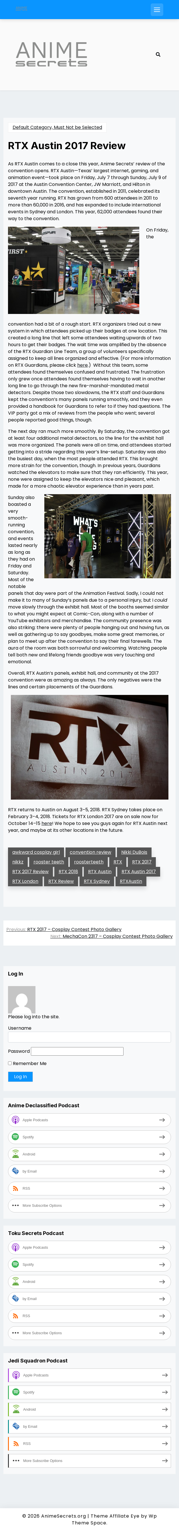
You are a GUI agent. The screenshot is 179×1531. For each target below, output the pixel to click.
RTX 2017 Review (30, 871)
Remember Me (27, 1063)
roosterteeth (89, 862)
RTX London (25, 881)
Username (19, 1028)
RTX (118, 862)
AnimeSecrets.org (63, 1516)
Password (19, 1051)
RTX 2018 (68, 871)
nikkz (17, 862)
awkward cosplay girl (36, 852)
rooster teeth (48, 862)
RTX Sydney (97, 881)
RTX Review (61, 881)
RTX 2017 (142, 862)
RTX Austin (100, 871)
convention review (90, 852)
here (82, 365)
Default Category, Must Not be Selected (57, 127)
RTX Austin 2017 (139, 871)
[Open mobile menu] (157, 9)
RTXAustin (131, 881)
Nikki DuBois (134, 852)
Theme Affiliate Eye (115, 1516)
